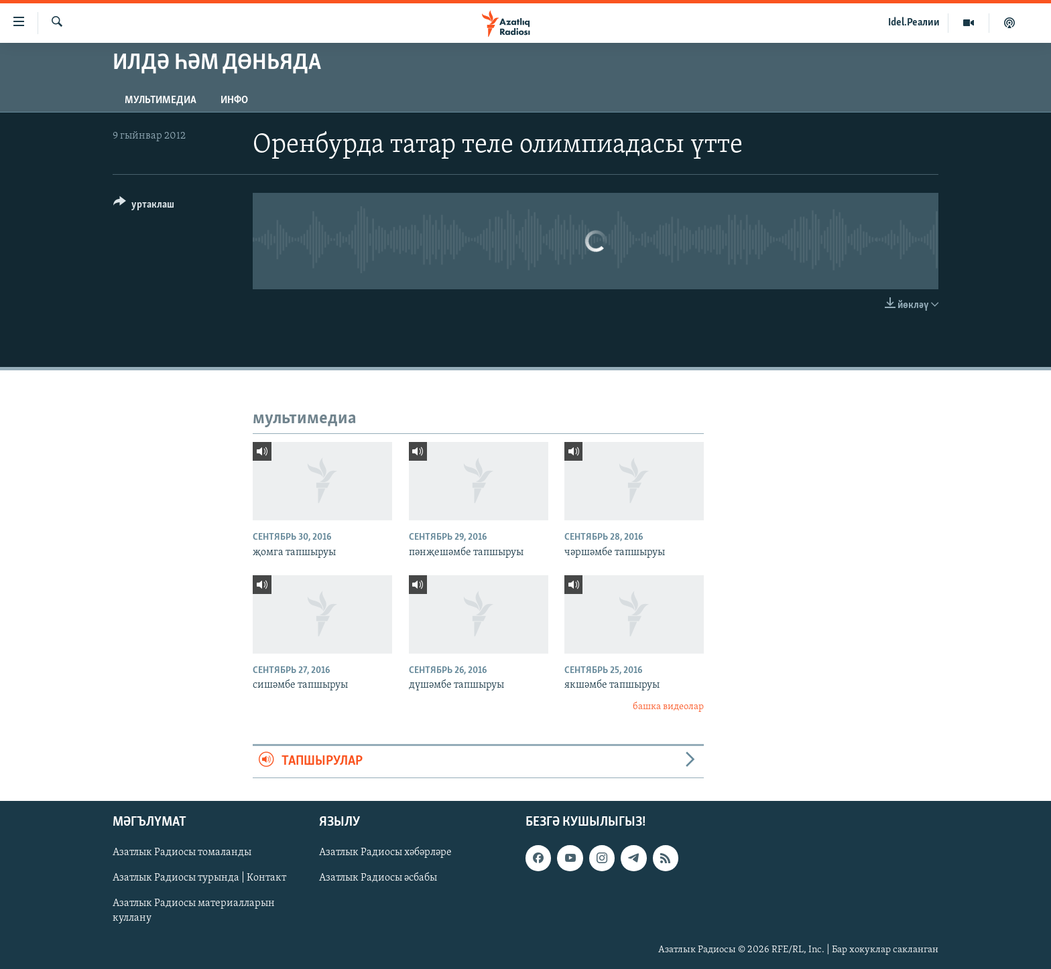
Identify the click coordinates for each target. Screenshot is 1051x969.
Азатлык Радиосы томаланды (182, 852)
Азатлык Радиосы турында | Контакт (199, 878)
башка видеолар (668, 707)
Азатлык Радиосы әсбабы (378, 878)
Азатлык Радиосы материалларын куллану (194, 910)
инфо (234, 100)
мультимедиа (160, 100)
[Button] (143, 206)
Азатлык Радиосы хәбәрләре (385, 852)
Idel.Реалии (914, 22)
